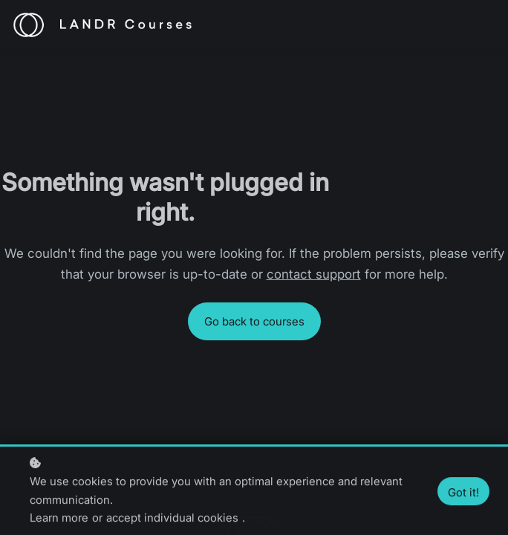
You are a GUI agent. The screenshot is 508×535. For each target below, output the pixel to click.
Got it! (463, 493)
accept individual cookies (172, 519)
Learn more (59, 519)
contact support (314, 274)
